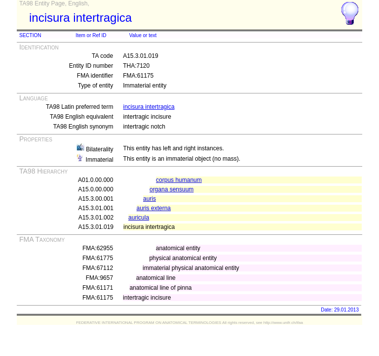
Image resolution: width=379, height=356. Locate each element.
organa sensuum (171, 189)
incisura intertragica (149, 106)
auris (149, 198)
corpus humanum (179, 180)
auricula (138, 217)
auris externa (154, 208)
